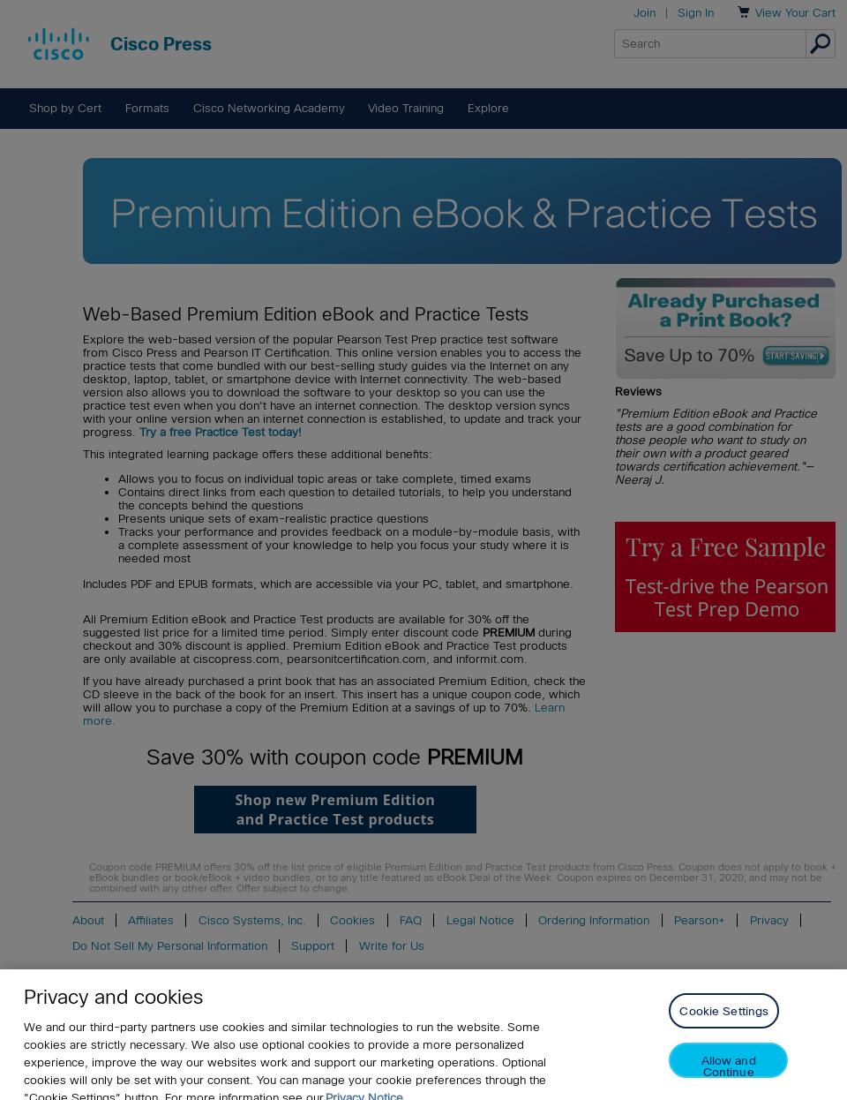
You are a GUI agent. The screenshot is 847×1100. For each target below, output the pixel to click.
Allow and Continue (728, 1076)
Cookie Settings (723, 1021)
